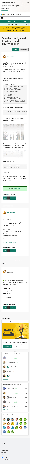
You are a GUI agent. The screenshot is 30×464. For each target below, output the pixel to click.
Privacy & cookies (4, 450)
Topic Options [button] (23, 49)
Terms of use (3, 452)
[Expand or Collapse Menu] (2, 18)
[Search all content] (18, 24)
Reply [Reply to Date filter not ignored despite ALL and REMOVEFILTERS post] (13, 198)
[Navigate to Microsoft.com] (5, 14)
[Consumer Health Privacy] (15, 459)
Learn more (21, 30)
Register (10, 21)
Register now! (4, 10)
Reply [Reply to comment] (13, 251)
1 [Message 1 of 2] (7, 194)
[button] (15, 49)
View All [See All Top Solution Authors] (5, 379)
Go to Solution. (17, 188)
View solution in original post (10, 242)
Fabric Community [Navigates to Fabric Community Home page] (16, 14)
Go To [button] (25, 21)
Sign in (15, 21)
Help (20, 21)
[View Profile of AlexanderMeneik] (11, 56)
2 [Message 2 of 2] (7, 247)
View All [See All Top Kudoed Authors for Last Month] (5, 409)
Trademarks (3, 454)
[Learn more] (7, 346)
